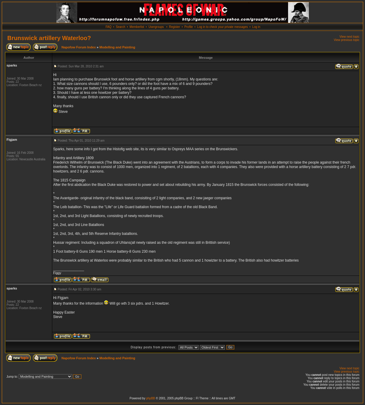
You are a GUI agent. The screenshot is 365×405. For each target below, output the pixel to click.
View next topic (349, 36)
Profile (188, 27)
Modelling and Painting (117, 47)
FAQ (108, 27)
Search (120, 27)
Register (174, 27)
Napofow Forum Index (78, 47)
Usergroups (156, 27)
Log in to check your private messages (222, 27)
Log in (256, 27)
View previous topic (346, 40)
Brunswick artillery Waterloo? (49, 38)
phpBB (150, 398)
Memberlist (136, 27)
